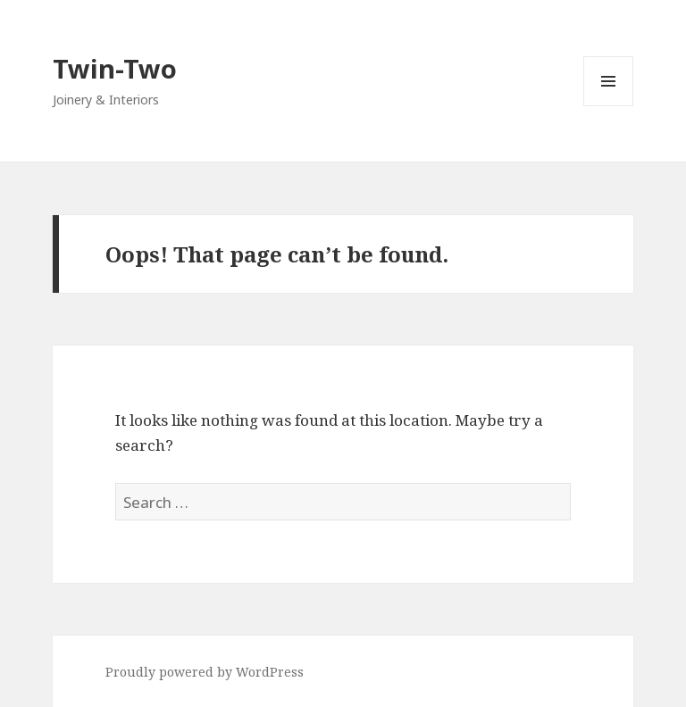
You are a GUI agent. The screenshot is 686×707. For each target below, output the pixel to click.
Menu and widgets (608, 105)
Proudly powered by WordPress (204, 671)
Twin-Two (115, 68)
